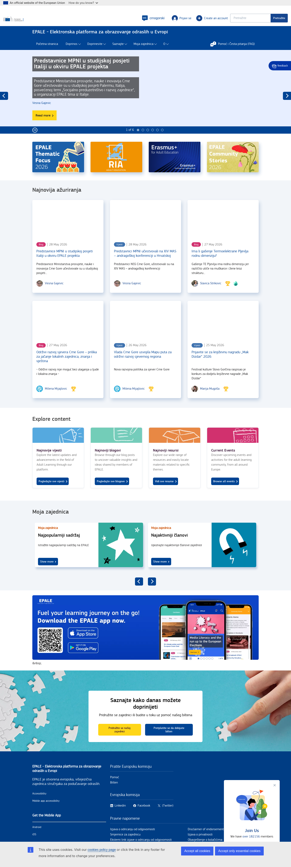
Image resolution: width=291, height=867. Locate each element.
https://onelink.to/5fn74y (145, 638)
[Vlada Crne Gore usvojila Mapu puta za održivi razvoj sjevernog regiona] (145, 327)
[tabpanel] (145, 99)
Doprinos (71, 52)
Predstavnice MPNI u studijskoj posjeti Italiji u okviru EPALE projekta (64, 261)
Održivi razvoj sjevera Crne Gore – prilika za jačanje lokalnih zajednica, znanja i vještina (66, 364)
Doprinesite (94, 52)
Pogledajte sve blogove (111, 489)
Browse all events (224, 489)
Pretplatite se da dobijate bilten (169, 737)
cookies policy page (102, 849)
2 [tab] (143, 138)
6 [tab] (162, 138)
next (287, 104)
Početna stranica (47, 52)
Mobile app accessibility (46, 809)
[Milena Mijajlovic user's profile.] (56, 397)
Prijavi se (152, 21)
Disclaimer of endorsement (206, 837)
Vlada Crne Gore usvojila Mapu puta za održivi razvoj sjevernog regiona (143, 362)
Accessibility (39, 801)
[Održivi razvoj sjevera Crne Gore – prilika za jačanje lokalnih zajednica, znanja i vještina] (67, 327)
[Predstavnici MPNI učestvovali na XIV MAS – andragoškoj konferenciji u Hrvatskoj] (145, 226)
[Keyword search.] (221, 21)
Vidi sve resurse (164, 489)
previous (4, 104)
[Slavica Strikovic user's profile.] (210, 291)
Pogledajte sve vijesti (51, 489)
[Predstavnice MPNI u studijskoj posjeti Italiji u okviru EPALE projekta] (67, 226)
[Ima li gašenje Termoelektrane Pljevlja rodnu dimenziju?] (223, 226)
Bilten (114, 791)
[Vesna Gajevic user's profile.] (42, 111)
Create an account (183, 21)
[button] (124, 21)
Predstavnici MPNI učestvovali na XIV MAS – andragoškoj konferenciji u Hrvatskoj (145, 261)
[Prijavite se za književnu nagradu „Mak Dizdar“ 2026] (223, 327)
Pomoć (114, 785)
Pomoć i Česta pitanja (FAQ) (234, 52)
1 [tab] (138, 138)
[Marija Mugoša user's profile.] (209, 397)
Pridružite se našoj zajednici (120, 737)
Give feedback (280, 65)
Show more (47, 569)
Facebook (144, 814)
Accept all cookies (197, 851)
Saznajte (118, 52)
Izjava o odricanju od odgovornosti (132, 837)
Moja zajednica (143, 52)
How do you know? (83, 2)
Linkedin (120, 814)
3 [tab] (148, 138)
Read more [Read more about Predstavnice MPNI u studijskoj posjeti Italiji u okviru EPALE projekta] (46, 124)
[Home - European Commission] (61, 22)
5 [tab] (157, 138)
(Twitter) (167, 814)
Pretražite (250, 21)
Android (36, 835)
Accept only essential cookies (239, 851)
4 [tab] (152, 138)
